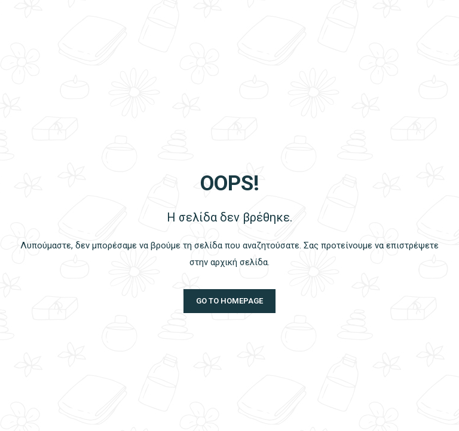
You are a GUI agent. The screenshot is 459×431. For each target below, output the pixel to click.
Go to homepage (229, 300)
